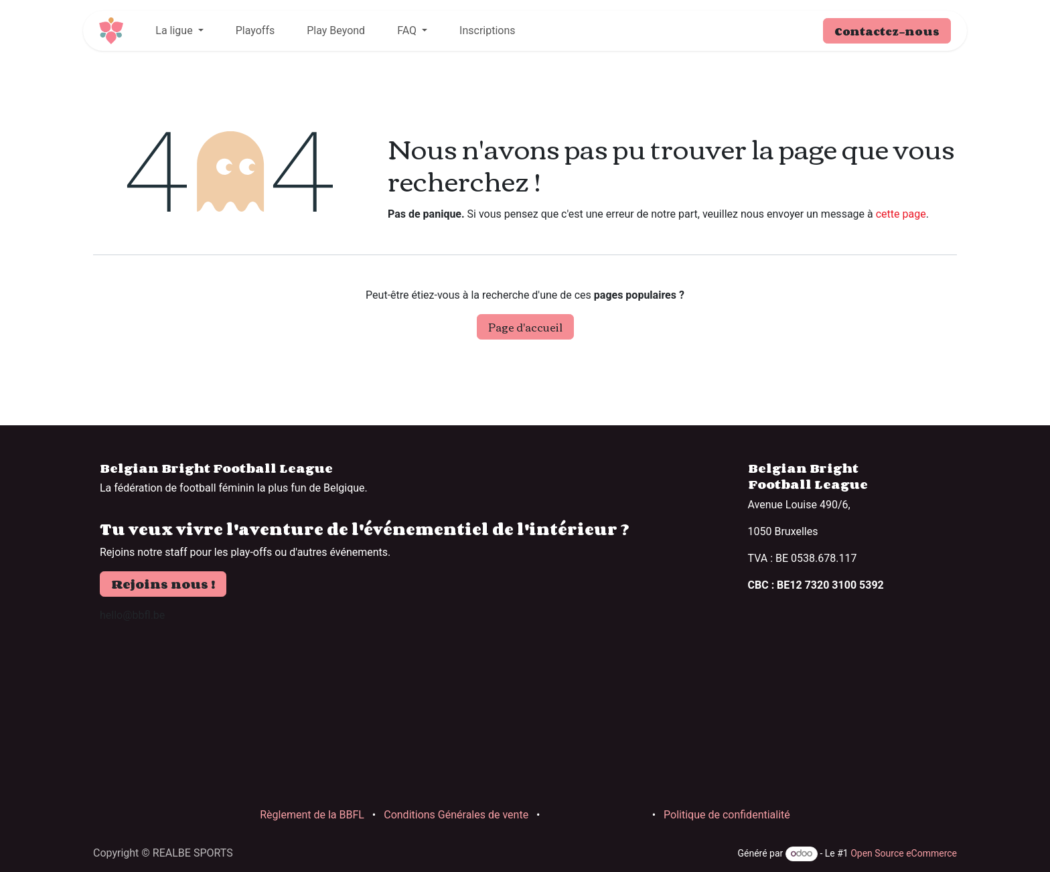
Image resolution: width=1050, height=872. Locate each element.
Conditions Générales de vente (456, 814)
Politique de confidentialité (727, 814)
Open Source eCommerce (903, 853)
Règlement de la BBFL (312, 814)
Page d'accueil (525, 327)
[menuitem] (179, 30)
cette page (901, 214)
